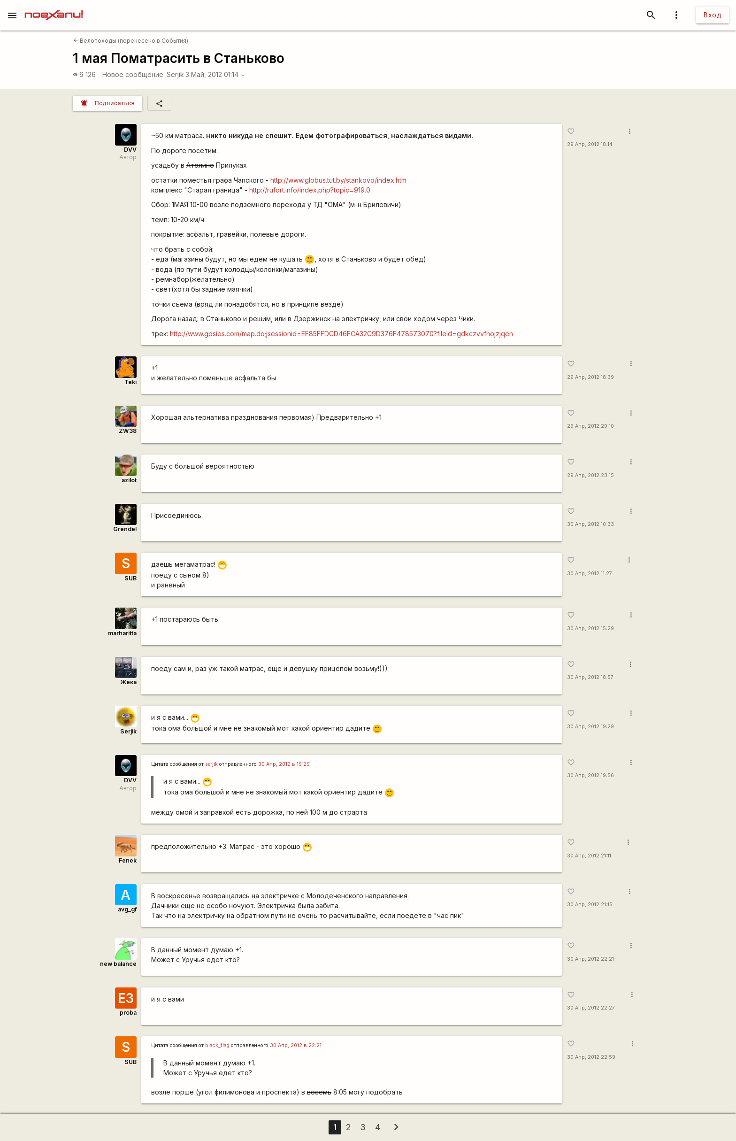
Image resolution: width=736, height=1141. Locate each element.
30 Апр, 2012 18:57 (590, 677)
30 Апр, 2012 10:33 (590, 524)
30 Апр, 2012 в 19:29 (284, 764)
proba (128, 1012)
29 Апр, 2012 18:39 (590, 377)
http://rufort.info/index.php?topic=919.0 (309, 190)
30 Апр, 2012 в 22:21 (296, 1045)
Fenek (128, 860)
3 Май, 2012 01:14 (215, 74)
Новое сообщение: (133, 74)
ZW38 (128, 430)
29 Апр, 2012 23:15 (590, 475)
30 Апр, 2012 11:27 (589, 573)
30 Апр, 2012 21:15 (590, 905)
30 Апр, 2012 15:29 (590, 628)
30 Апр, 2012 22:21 (590, 959)
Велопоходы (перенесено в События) (131, 40)
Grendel (125, 528)
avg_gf (127, 909)
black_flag (217, 1045)
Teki (130, 381)
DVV (130, 149)
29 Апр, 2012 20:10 (590, 426)
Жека (128, 682)
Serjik (175, 74)
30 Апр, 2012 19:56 (590, 775)
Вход (712, 15)
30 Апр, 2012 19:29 (590, 727)
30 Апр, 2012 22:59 (591, 1057)
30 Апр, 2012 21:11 (589, 856)
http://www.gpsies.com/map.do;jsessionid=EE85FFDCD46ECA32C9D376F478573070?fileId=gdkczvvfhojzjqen (341, 334)
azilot (129, 480)
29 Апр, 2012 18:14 (590, 144)
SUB (130, 578)
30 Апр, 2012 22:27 (591, 1008)
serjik (211, 764)
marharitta (122, 633)
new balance (118, 963)
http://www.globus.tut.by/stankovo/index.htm (338, 180)
